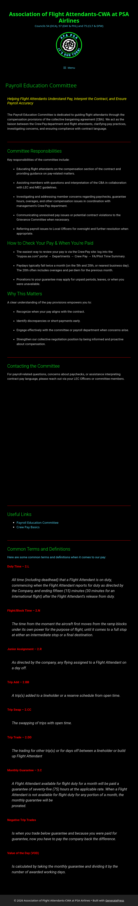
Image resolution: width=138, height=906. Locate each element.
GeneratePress (114, 900)
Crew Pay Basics (28, 527)
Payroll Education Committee (37, 522)
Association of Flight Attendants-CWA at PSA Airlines (69, 17)
